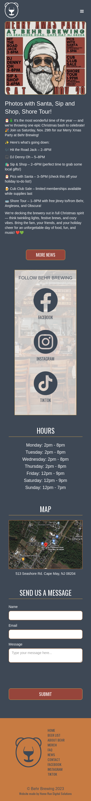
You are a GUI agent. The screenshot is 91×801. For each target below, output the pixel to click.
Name (13, 607)
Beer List (54, 735)
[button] (82, 11)
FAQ (50, 749)
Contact (54, 759)
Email (13, 625)
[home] (9, 10)
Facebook (54, 764)
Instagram (55, 769)
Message (16, 644)
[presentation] (46, 674)
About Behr (56, 740)
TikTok (52, 774)
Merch (52, 744)
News (51, 754)
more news (45, 255)
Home (51, 730)
